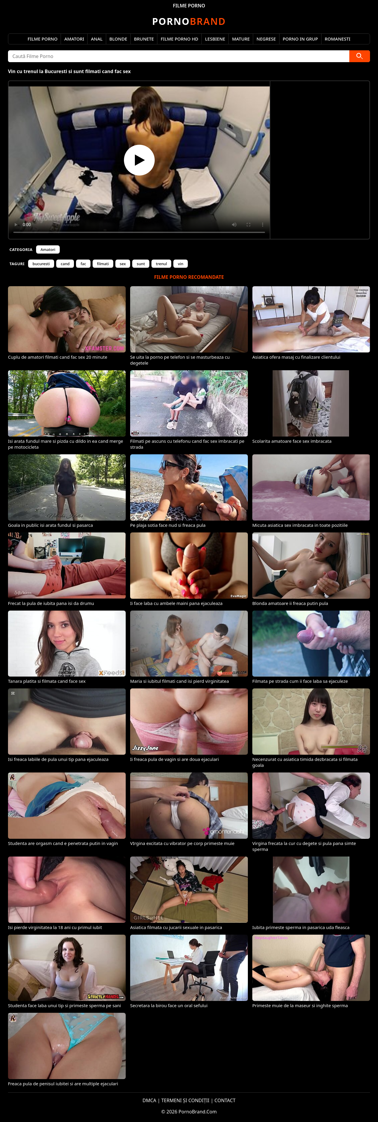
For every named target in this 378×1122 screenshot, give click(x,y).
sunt (141, 263)
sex (123, 263)
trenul (161, 263)
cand (65, 263)
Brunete (144, 39)
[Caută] (359, 56)
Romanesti (337, 39)
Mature (241, 39)
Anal (96, 39)
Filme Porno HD (179, 39)
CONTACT (224, 1100)
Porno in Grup (300, 39)
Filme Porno (42, 39)
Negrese (266, 39)
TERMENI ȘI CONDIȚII (185, 1100)
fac (83, 263)
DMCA (149, 1100)
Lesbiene (215, 39)
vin (180, 263)
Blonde (118, 39)
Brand (189, 21)
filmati (103, 263)
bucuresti (41, 263)
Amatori (74, 39)
